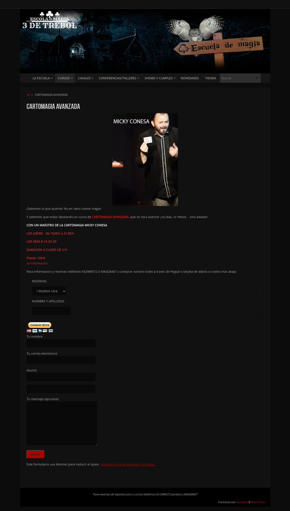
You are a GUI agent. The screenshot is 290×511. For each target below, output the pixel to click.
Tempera (242, 502)
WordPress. (258, 502)
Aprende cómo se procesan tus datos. (128, 464)
